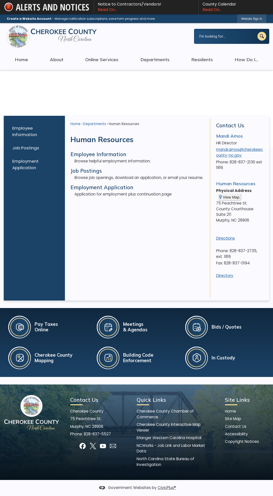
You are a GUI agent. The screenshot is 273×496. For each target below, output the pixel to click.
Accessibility (236, 434)
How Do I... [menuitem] (246, 59)
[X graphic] (93, 446)
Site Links (237, 399)
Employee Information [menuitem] (98, 154)
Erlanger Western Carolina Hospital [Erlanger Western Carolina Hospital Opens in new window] (169, 437)
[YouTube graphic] (103, 446)
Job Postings (25, 148)
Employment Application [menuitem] (101, 187)
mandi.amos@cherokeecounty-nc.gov (239, 152)
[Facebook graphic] (82, 446)
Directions (225, 238)
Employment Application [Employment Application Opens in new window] (25, 164)
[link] (251, 18)
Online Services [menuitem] (101, 59)
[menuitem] (34, 131)
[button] (261, 36)
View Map (231, 197)
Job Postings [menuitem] (86, 170)
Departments (94, 124)
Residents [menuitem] (202, 59)
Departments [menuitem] (154, 59)
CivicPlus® (167, 487)
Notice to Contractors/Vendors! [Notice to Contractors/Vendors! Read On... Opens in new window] (146, 7)
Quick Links (151, 399)
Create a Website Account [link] (29, 19)
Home (75, 124)
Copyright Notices (242, 441)
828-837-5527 (97, 434)
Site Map (233, 418)
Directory (224, 275)
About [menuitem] (56, 59)
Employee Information (24, 131)
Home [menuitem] (21, 59)
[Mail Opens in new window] (113, 446)
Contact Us (230, 125)
